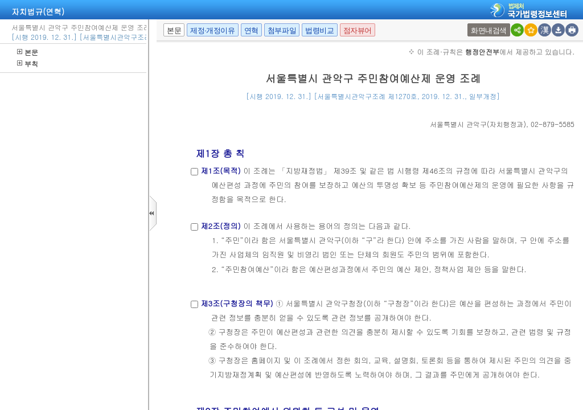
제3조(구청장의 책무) (236, 303)
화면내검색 (489, 30)
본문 (27, 52)
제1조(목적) (220, 170)
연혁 (251, 30)
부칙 (27, 63)
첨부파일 (282, 30)
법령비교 (319, 30)
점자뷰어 (357, 30)
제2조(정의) (220, 225)
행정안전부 (482, 51)
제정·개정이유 (212, 30)
